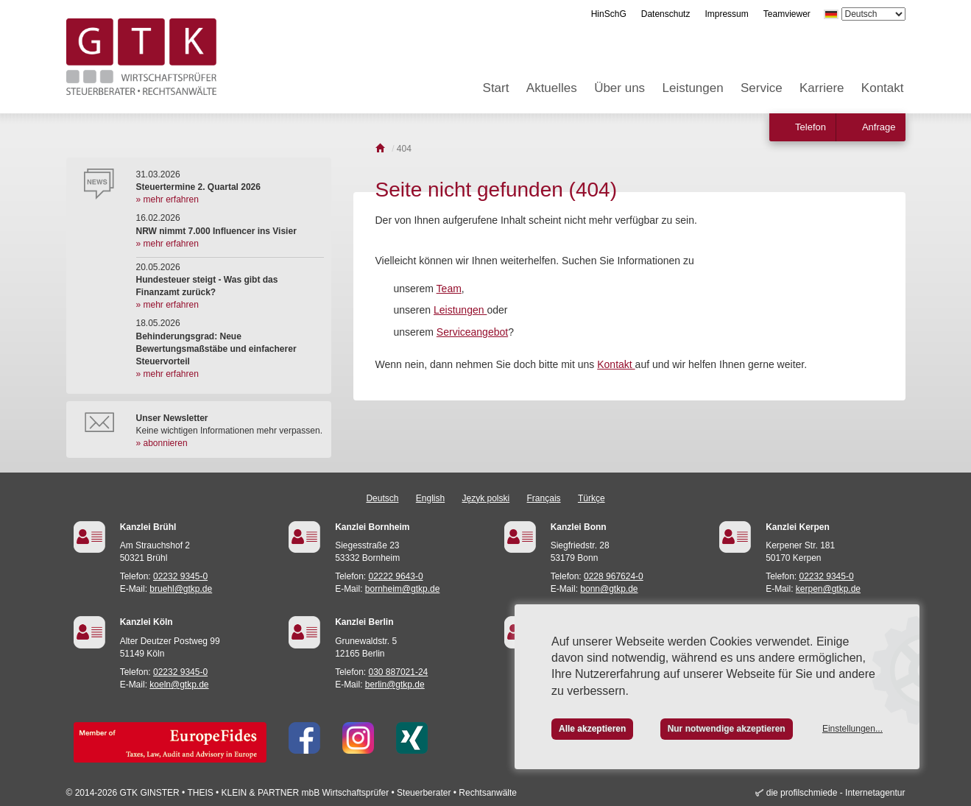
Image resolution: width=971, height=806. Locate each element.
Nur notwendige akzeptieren (726, 729)
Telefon (810, 126)
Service (762, 88)
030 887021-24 (398, 672)
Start (496, 88)
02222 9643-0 (396, 576)
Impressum (726, 14)
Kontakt (882, 88)
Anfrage (879, 126)
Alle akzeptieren (592, 729)
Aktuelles (551, 88)
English (430, 498)
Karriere (821, 88)
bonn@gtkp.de (609, 589)
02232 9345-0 (180, 576)
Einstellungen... (852, 729)
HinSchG (608, 14)
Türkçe (591, 498)
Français (544, 498)
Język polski (486, 498)
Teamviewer (787, 14)
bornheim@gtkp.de (402, 589)
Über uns (619, 88)
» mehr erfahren (167, 199)
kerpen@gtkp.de (828, 589)
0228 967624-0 (613, 576)
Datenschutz (666, 14)
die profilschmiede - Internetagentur (835, 793)
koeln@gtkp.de (178, 684)
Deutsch (382, 498)
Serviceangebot (472, 332)
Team (449, 288)
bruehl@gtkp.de (180, 589)
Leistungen (692, 88)
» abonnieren (162, 443)
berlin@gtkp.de (395, 684)
